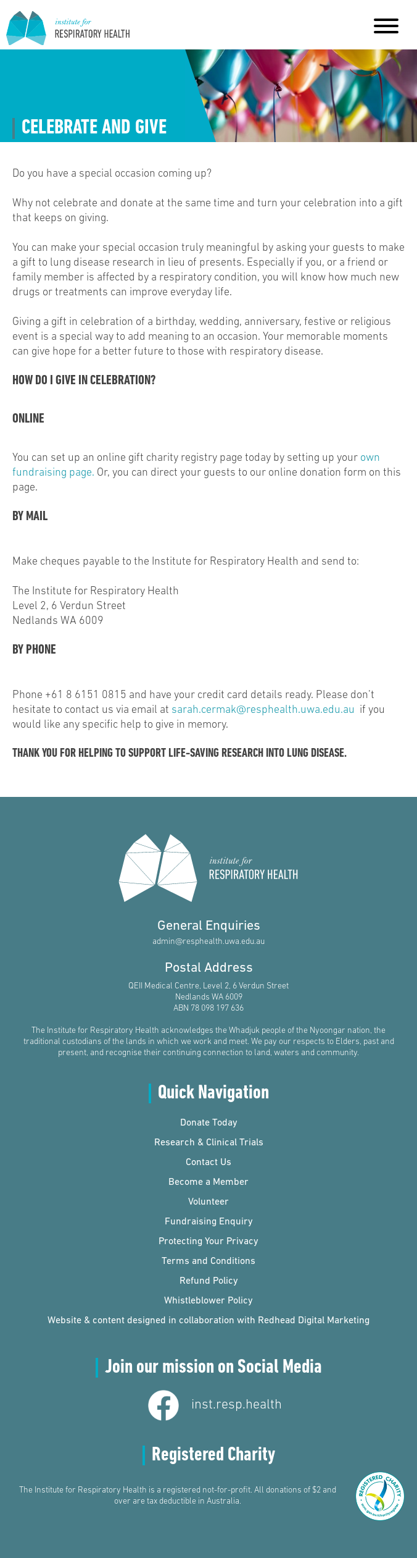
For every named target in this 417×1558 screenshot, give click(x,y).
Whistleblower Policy (208, 1301)
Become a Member (208, 1182)
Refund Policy (209, 1281)
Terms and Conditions (208, 1261)
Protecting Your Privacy (208, 1242)
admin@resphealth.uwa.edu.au (208, 941)
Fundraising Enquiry (209, 1222)
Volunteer (208, 1202)
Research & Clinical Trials (208, 1143)
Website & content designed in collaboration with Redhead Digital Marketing (208, 1321)
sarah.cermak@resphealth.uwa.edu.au (263, 710)
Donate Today (208, 1123)
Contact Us (208, 1163)
